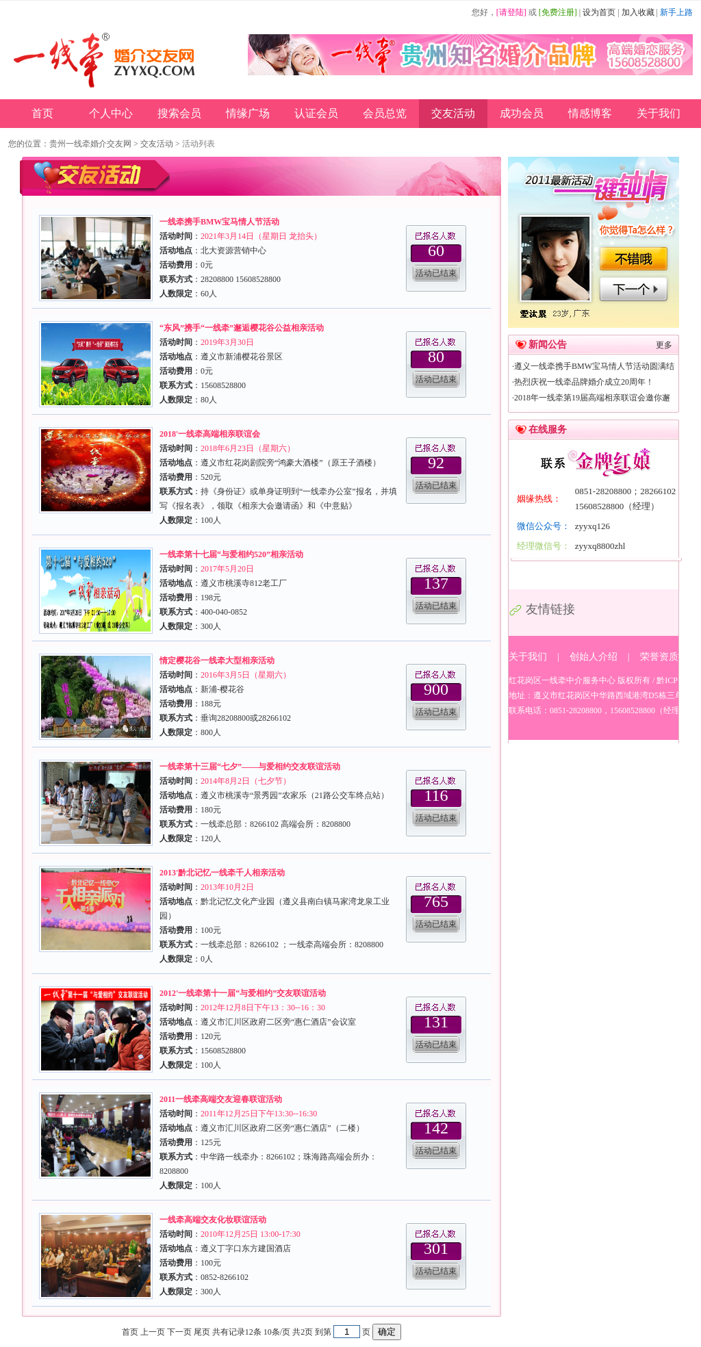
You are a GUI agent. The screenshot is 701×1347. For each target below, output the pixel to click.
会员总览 (385, 113)
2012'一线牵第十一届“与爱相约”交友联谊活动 (243, 993)
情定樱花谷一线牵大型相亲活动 (217, 660)
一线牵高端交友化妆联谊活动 (213, 1219)
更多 (664, 345)
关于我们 (658, 113)
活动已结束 (436, 273)
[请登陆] (511, 12)
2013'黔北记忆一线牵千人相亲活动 (222, 872)
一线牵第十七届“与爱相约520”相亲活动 (231, 554)
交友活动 (453, 113)
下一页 (179, 1332)
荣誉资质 (659, 657)
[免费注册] (558, 12)
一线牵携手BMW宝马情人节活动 (219, 222)
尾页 (202, 1332)
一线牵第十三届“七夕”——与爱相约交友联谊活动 (250, 766)
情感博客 (590, 113)
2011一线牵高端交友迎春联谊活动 (221, 1099)
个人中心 (111, 113)
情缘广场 (248, 113)
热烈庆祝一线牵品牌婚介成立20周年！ (584, 382)
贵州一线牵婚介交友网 (90, 144)
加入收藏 (638, 12)
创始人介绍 (593, 657)
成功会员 (522, 113)
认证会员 (316, 113)
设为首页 (599, 12)
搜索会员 (179, 113)
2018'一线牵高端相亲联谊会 (210, 434)
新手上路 (676, 12)
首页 (42, 113)
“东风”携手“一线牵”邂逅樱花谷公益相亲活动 (242, 328)
